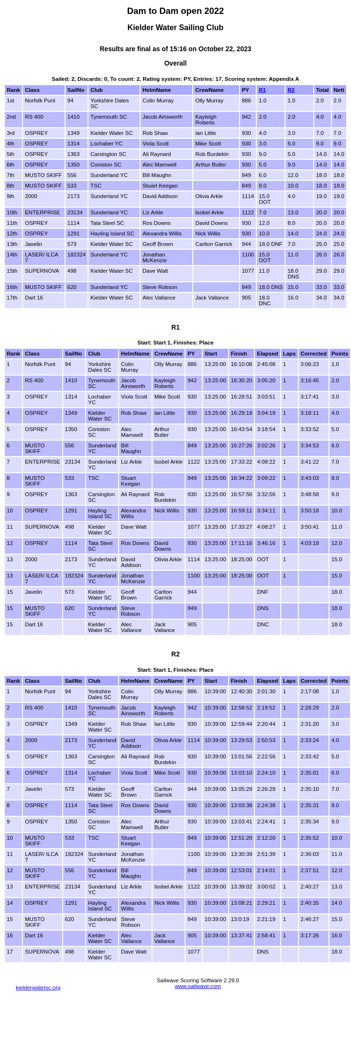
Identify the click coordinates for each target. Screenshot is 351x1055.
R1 (262, 90)
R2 (291, 90)
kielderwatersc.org (38, 987)
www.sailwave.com (198, 986)
